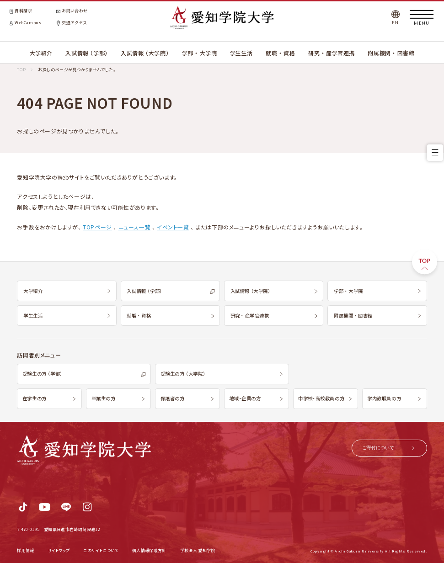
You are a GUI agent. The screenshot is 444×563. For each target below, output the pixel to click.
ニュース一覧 (134, 227)
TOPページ (97, 227)
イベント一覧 (173, 227)
